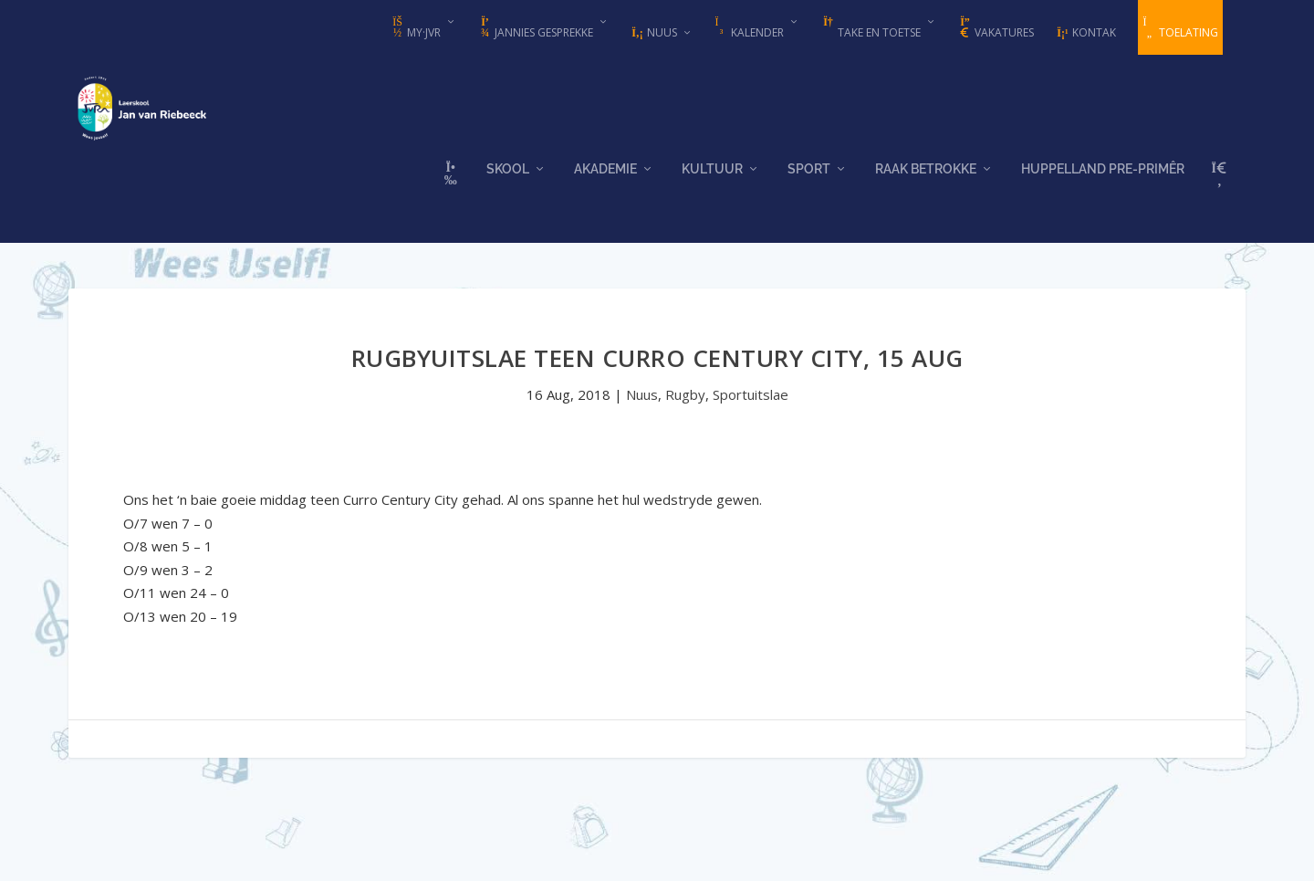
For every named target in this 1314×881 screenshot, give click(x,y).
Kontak (1086, 32)
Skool (507, 184)
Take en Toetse (871, 28)
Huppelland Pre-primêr (1102, 184)
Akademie (605, 184)
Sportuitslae (750, 401)
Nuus (654, 32)
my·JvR (416, 28)
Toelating (1180, 28)
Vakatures (996, 28)
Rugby (685, 401)
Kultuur (712, 184)
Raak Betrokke (925, 184)
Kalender (749, 28)
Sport (808, 184)
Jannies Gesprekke (535, 28)
